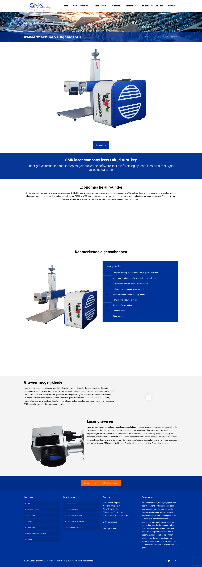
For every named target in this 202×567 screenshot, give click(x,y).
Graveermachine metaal (74, 521)
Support (28, 521)
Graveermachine (32, 510)
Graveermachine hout (73, 516)
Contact (28, 539)
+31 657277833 (110, 522)
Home (147, 36)
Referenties (30, 527)
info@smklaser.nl (111, 528)
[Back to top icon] (175, 561)
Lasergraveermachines (74, 527)
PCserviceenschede (85, 561)
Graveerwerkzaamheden (35, 533)
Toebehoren (30, 516)
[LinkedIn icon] (169, 561)
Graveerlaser (70, 504)
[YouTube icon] (166, 561)
